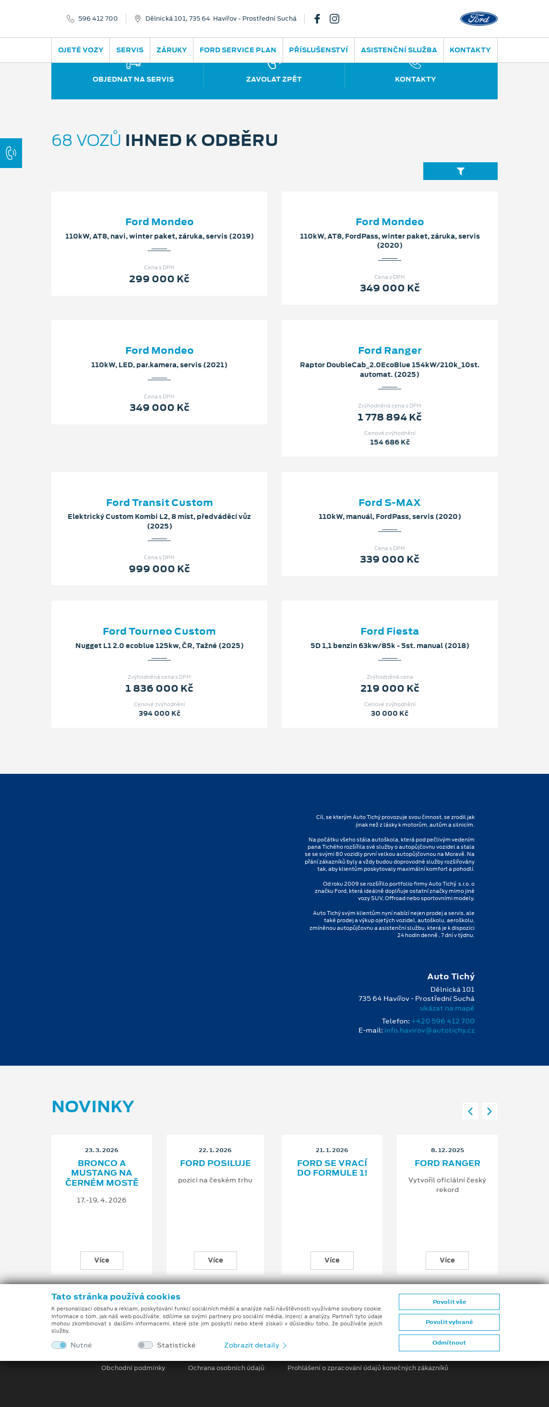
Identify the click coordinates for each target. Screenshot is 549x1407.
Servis (129, 50)
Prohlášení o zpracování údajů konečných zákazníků (367, 1368)
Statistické (176, 1345)
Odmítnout (449, 1343)
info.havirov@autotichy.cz (429, 1030)
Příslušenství (318, 50)
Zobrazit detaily (256, 1345)
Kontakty (470, 50)
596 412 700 (98, 18)
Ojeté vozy (81, 50)
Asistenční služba (399, 50)
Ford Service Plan (238, 50)
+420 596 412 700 (443, 1021)
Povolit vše (449, 1302)
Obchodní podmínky (133, 1368)
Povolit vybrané (449, 1322)
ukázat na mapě (447, 1008)
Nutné (81, 1345)
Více (101, 1260)
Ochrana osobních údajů (226, 1368)
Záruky (171, 50)
